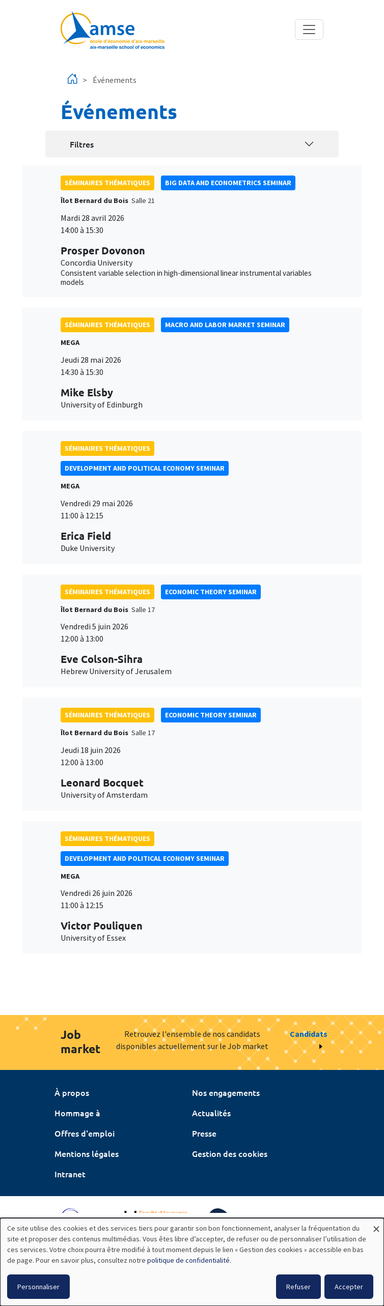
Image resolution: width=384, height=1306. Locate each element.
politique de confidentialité (188, 1260)
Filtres (82, 144)
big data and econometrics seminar (228, 182)
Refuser (298, 1286)
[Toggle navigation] (309, 29)
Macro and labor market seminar (225, 324)
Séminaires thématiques (107, 182)
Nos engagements (226, 1092)
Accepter (349, 1286)
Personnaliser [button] (38, 1286)
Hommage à (77, 1112)
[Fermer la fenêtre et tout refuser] (376, 1224)
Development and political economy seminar (145, 468)
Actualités (211, 1112)
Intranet (70, 1173)
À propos (71, 1092)
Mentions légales (86, 1153)
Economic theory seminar (211, 591)
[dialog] (192, 1262)
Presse (204, 1133)
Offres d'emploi (84, 1133)
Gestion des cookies (229, 1153)
